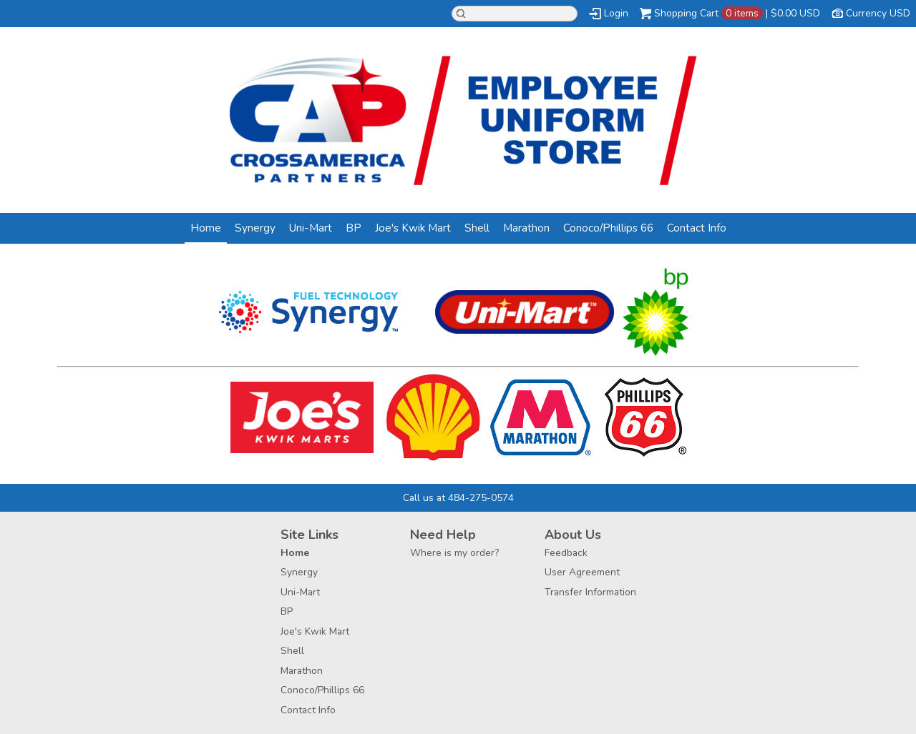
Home (205, 227)
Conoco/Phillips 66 (608, 227)
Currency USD (878, 13)
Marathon (526, 227)
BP (353, 227)
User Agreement (582, 572)
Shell (476, 227)
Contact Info (696, 227)
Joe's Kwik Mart (413, 227)
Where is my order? (454, 553)
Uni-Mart (310, 227)
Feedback (566, 553)
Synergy (255, 227)
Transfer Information (590, 592)
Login (616, 13)
